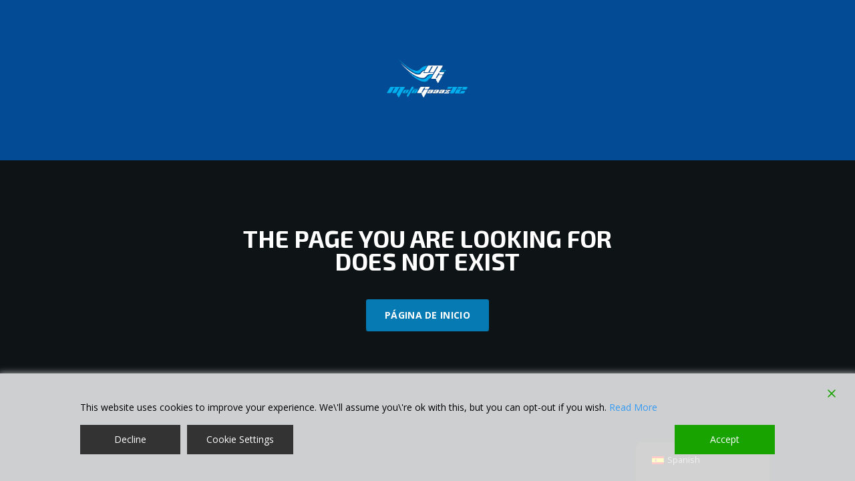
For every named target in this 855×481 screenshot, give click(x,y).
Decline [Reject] (130, 439)
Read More (633, 407)
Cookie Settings (240, 439)
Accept (724, 439)
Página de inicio (427, 315)
